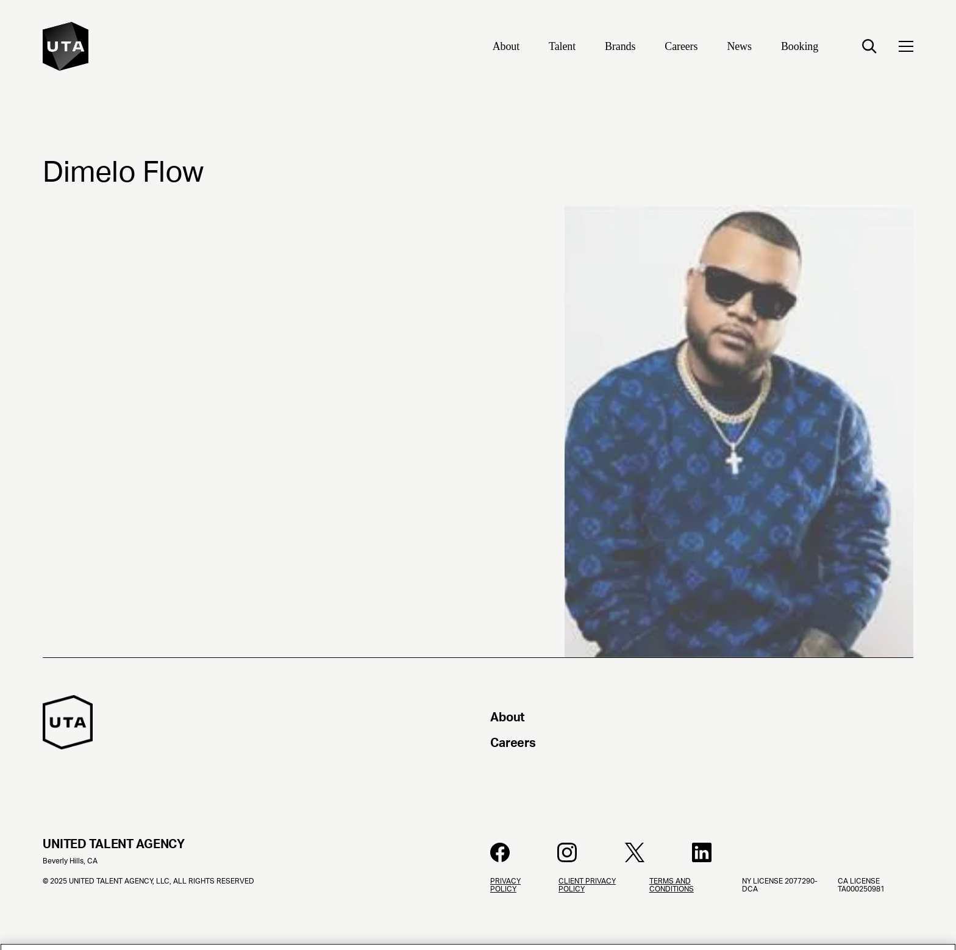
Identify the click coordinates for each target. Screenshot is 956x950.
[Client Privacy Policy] (594, 913)
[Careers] (681, 47)
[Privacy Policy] (514, 913)
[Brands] (620, 47)
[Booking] (799, 47)
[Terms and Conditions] (685, 913)
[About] (506, 47)
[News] (739, 47)
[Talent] (562, 47)
